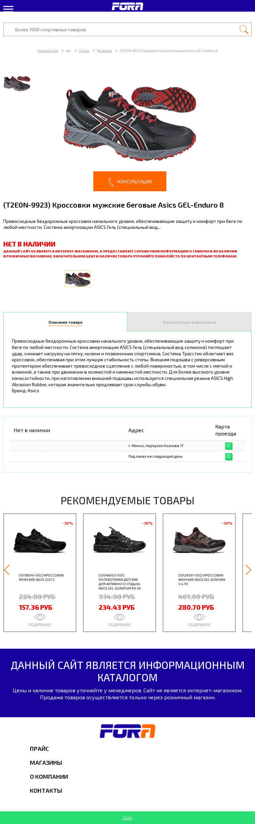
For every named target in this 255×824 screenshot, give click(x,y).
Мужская (104, 51)
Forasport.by (48, 51)
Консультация (130, 182)
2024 (127, 817)
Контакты (46, 790)
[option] (127, 129)
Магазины (46, 762)
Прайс (39, 748)
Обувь (84, 51)
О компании (49, 776)
